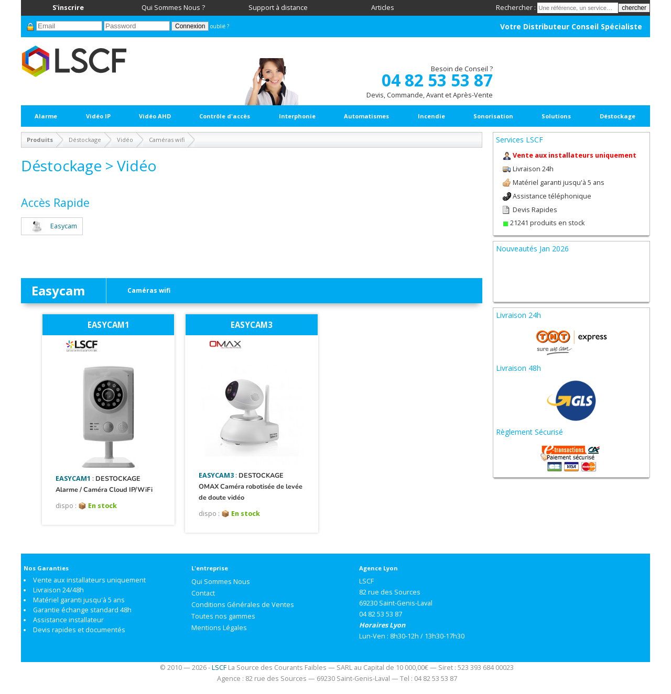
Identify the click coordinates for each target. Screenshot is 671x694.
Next (633, 265)
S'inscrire (68, 7)
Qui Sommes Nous (220, 581)
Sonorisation (493, 116)
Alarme (46, 116)
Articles (382, 7)
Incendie (431, 116)
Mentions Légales (219, 627)
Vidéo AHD (155, 116)
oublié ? (219, 26)
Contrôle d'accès (224, 116)
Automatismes (366, 116)
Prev (509, 265)
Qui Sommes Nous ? (173, 7)
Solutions (556, 116)
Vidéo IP (98, 116)
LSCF (219, 667)
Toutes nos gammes (223, 616)
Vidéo (125, 140)
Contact (203, 593)
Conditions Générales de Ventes (242, 604)
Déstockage (617, 116)
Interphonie (297, 116)
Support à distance (278, 7)
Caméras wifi (167, 140)
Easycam (52, 226)
